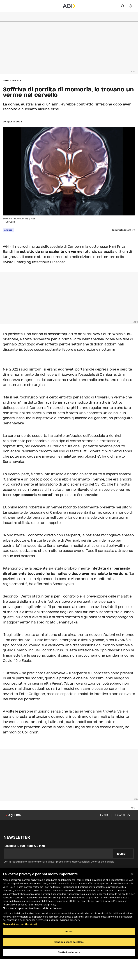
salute (8, 230)
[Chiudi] (132, 874)
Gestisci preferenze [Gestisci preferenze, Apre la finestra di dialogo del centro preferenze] (69, 952)
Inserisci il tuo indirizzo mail (24, 846)
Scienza (16, 80)
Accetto (69, 931)
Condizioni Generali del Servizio (96, 861)
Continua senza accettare (69, 941)
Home (6, 80)
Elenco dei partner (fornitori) (20, 924)
